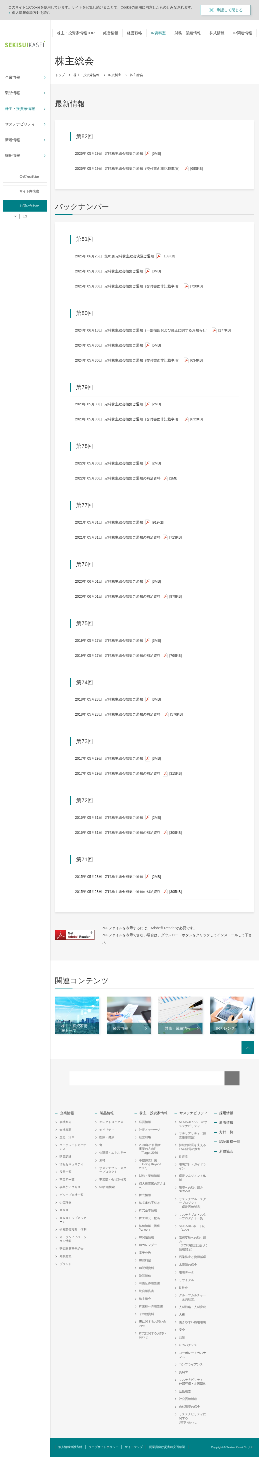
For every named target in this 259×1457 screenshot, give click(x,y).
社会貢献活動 (188, 1399)
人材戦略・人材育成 (192, 1307)
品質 (182, 1337)
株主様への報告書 (151, 1306)
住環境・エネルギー (112, 1152)
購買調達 (66, 1156)
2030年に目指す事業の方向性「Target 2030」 (150, 1149)
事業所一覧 (67, 1179)
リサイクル (186, 1280)
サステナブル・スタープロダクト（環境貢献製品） (192, 1203)
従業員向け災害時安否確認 (167, 1447)
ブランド (66, 1264)
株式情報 (145, 1195)
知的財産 (66, 1256)
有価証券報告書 (149, 1283)
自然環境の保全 (189, 1406)
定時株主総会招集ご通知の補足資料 (126, 478)
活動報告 (185, 1391)
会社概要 (66, 1129)
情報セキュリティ (72, 1164)
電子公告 (145, 1252)
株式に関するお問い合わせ (152, 1335)
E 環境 (183, 1157)
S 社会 (183, 1287)
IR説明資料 (146, 1268)
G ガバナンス (188, 1345)
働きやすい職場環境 (192, 1322)
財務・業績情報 (149, 1176)
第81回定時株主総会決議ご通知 (125, 256)
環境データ (186, 1272)
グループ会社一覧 (72, 1195)
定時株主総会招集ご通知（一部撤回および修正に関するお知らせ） (153, 330)
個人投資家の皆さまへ (152, 1185)
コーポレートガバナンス (73, 1147)
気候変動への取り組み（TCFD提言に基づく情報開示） (193, 1243)
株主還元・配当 (149, 1218)
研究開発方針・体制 (73, 1229)
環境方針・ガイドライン (192, 1166)
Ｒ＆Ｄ (64, 1210)
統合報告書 (146, 1291)
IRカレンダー (148, 1245)
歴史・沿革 (67, 1137)
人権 (182, 1314)
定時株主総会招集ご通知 (118, 153)
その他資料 (146, 1314)
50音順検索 (106, 1187)
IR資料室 (114, 75)
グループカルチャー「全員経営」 (192, 1297)
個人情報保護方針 (70, 1447)
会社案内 (66, 1122)
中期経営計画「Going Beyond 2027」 (150, 1164)
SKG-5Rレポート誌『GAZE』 (192, 1228)
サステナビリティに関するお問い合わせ (192, 1418)
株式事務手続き (149, 1203)
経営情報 (145, 1122)
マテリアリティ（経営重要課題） (192, 1135)
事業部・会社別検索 (112, 1179)
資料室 (183, 1372)
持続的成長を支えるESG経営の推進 (192, 1147)
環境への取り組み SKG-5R (192, 1189)
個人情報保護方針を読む (31, 13)
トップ (60, 75)
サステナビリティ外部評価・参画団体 (192, 1381)
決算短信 (145, 1275)
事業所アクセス (70, 1187)
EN (25, 216)
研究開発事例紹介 (72, 1248)
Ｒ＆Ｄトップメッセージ (73, 1220)
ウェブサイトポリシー (103, 1447)
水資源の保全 (188, 1264)
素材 (102, 1160)
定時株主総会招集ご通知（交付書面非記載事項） (139, 169)
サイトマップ (134, 1447)
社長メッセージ (149, 1129)
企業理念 (66, 1202)
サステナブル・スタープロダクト (112, 1170)
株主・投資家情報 (87, 75)
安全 (182, 1330)
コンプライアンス (191, 1364)
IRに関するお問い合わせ (152, 1323)
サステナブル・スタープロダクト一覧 (192, 1216)
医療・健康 (106, 1137)
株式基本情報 (148, 1210)
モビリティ (106, 1129)
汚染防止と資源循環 (192, 1257)
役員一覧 (66, 1172)
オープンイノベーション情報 (73, 1239)
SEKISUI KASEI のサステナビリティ (193, 1124)
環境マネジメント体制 (192, 1178)
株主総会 (145, 1299)
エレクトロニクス (111, 1122)
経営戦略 (145, 1137)
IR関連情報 (146, 1237)
